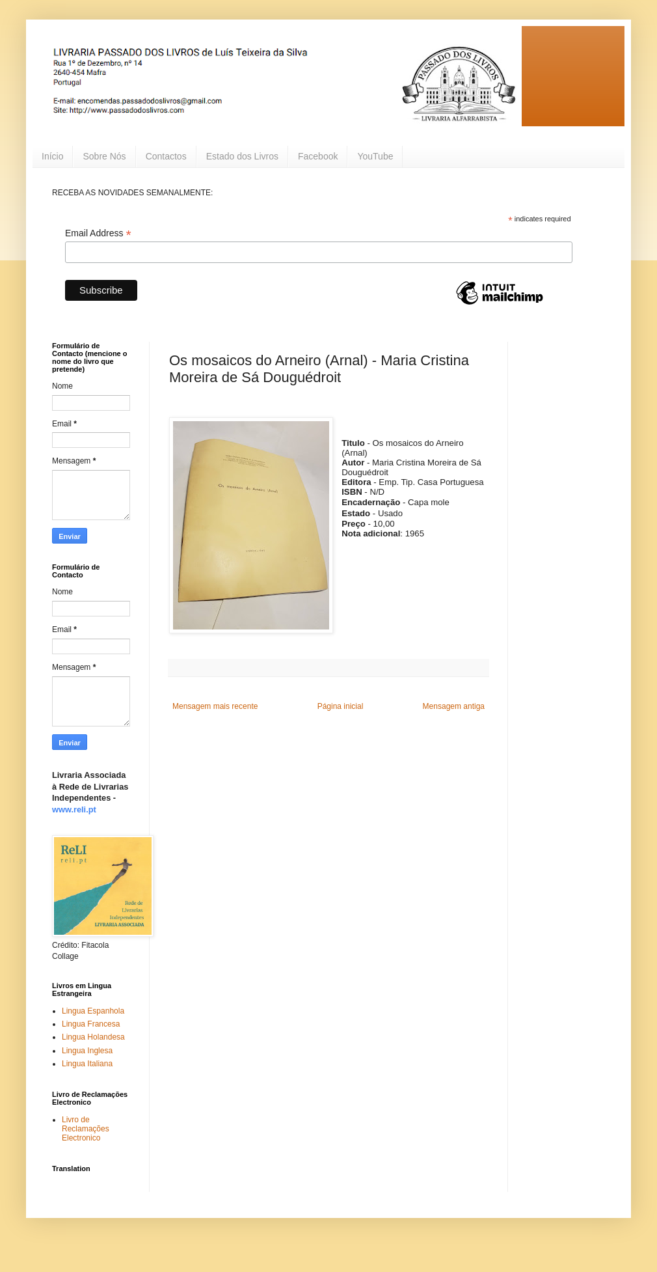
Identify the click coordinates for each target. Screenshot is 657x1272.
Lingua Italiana (87, 1063)
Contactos (166, 156)
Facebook (318, 156)
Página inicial (340, 706)
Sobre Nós (104, 156)
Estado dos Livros (242, 156)
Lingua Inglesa (87, 1050)
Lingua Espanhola (93, 1011)
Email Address (98, 233)
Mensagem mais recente (215, 706)
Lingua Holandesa (93, 1037)
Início (52, 156)
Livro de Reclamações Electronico (85, 1129)
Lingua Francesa (91, 1024)
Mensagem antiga (454, 706)
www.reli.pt (74, 809)
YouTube (375, 156)
